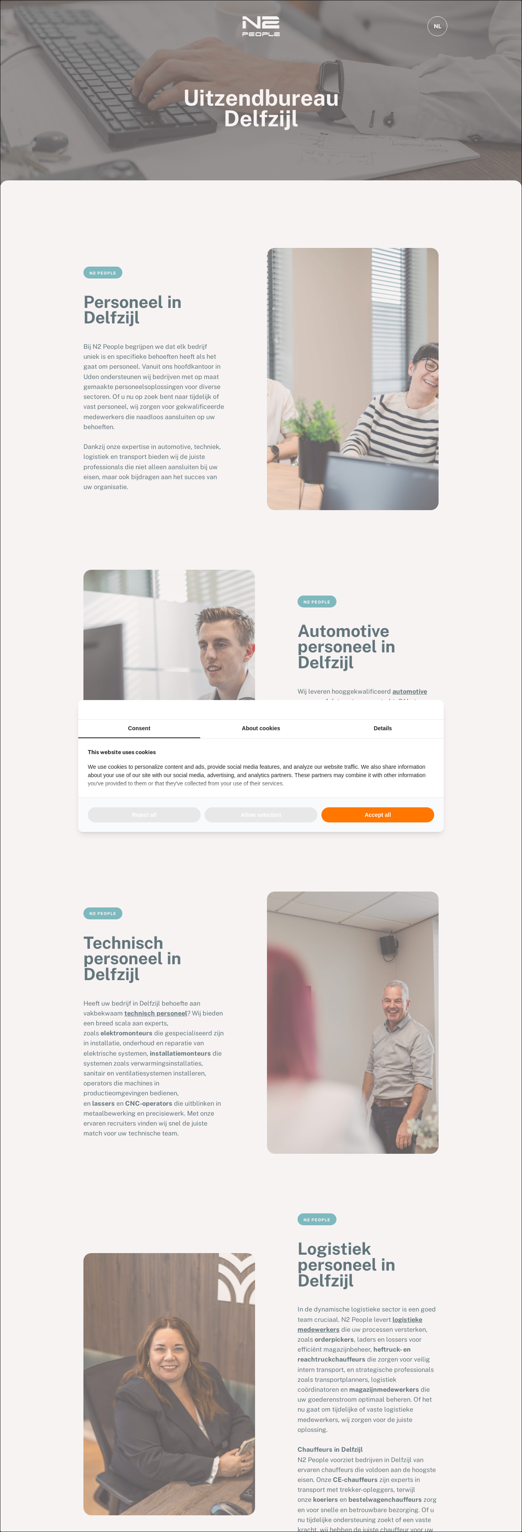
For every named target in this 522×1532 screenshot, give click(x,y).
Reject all (144, 815)
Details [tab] (383, 728)
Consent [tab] (139, 728)
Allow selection (261, 815)
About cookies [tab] (261, 728)
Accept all (378, 815)
